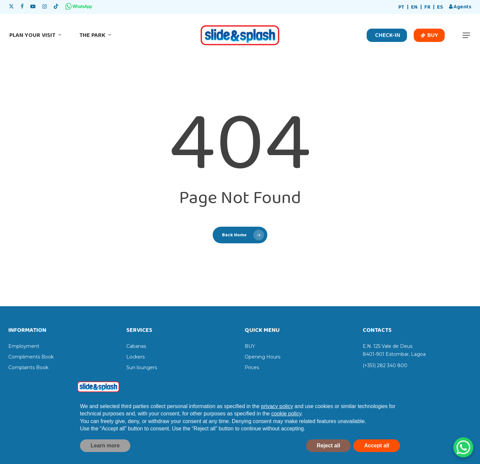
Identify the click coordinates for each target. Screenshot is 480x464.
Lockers (135, 357)
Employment (23, 346)
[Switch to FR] (427, 7)
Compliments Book (31, 357)
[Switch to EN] (414, 7)
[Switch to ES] (440, 7)
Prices (252, 367)
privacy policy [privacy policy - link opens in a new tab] (277, 420)
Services (254, 378)
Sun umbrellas (142, 378)
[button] (467, 35)
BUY (250, 346)
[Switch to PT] (401, 7)
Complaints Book (28, 367)
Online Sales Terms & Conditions (45, 378)
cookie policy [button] (286, 427)
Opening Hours (262, 357)
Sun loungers (141, 367)
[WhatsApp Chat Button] (463, 447)
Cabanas (136, 346)
